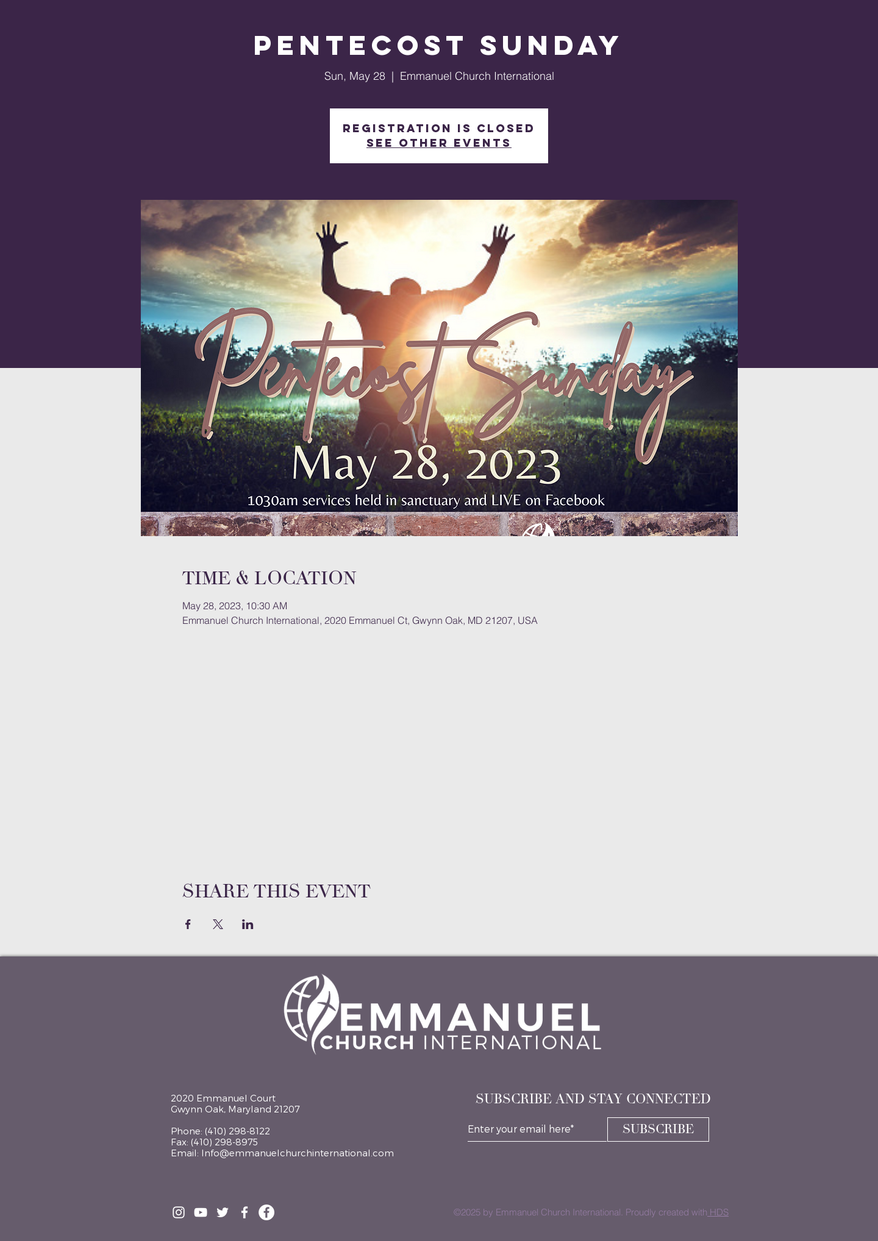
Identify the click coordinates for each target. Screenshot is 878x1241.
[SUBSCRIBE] (658, 1129)
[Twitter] (222, 1212)
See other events (439, 143)
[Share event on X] (218, 924)
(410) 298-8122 (237, 1130)
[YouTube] (201, 1212)
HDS (718, 1212)
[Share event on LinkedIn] (248, 924)
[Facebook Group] (244, 1212)
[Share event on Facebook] (188, 924)
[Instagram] (179, 1212)
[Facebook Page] (266, 1212)
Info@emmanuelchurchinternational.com (297, 1152)
